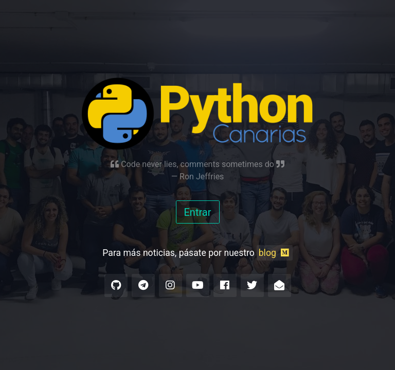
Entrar (197, 212)
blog (275, 253)
